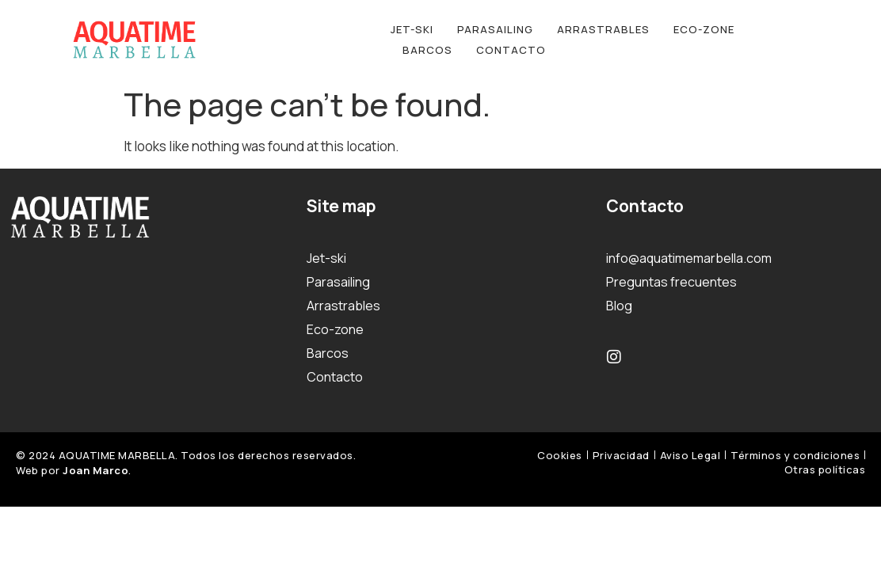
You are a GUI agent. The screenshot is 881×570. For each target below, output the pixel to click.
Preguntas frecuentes (671, 282)
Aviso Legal (690, 455)
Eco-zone (703, 29)
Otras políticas (825, 469)
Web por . (74, 470)
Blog (619, 305)
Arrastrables (603, 29)
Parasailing (495, 29)
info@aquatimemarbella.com (689, 258)
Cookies (559, 455)
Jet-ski (412, 29)
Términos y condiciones (795, 455)
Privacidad (621, 455)
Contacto (511, 50)
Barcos (427, 50)
